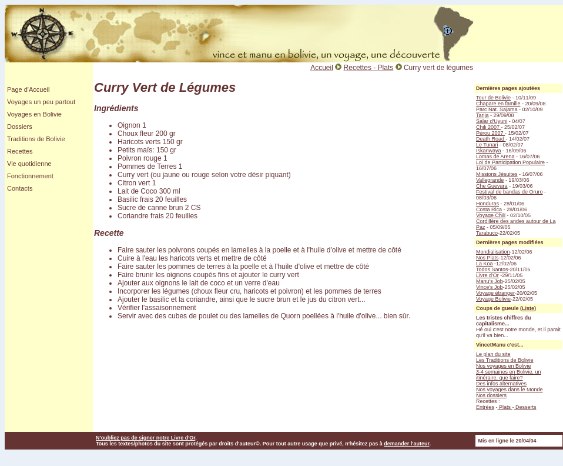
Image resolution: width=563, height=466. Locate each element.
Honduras (487, 204)
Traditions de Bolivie (36, 138)
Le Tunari (487, 145)
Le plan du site (493, 354)
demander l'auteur (406, 444)
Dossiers (19, 126)
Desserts (525, 407)
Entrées (485, 407)
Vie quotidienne (29, 163)
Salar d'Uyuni (491, 121)
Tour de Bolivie (493, 98)
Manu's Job (489, 281)
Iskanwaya (488, 151)
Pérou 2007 (490, 133)
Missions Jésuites (497, 174)
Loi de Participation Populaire (510, 162)
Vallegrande (490, 180)
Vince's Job (489, 287)
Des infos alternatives (501, 384)
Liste (528, 308)
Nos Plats (487, 258)
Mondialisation (493, 252)
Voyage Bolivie (493, 299)
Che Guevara (492, 186)
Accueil (321, 68)
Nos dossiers (491, 395)
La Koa (484, 264)
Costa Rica (489, 209)
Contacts (19, 188)
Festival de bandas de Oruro (509, 192)
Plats (505, 407)
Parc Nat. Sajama (497, 109)
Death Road (491, 139)
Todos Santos (492, 269)
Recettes (19, 151)
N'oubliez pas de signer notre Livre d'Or (145, 438)
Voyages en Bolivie (34, 114)
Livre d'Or (487, 275)
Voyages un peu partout (41, 101)
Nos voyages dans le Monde (509, 389)
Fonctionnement (30, 175)
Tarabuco (487, 233)
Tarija (482, 115)
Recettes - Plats (369, 68)
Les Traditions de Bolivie (505, 360)
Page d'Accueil (28, 89)
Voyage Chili (490, 215)
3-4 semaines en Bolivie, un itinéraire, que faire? (508, 375)
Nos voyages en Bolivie (503, 366)
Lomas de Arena (495, 156)
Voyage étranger (495, 293)
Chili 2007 (488, 127)
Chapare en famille (498, 103)
